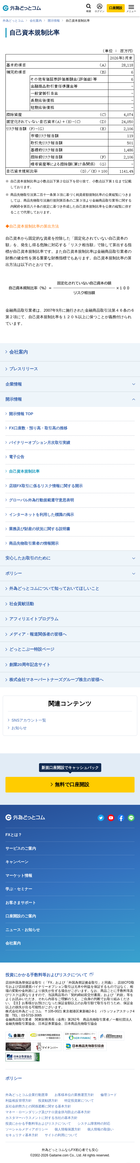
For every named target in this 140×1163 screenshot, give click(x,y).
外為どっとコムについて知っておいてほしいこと (54, 588)
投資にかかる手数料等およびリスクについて (46, 974)
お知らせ (19, 728)
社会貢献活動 (21, 603)
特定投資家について (79, 1100)
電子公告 (16, 457)
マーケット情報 (18, 875)
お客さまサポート (20, 902)
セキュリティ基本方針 (21, 1135)
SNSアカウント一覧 (28, 720)
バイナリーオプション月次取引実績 (39, 442)
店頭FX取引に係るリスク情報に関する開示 (46, 486)
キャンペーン (16, 862)
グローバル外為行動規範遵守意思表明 (41, 500)
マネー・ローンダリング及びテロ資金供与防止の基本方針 (48, 1112)
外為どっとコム (13, 20)
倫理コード (108, 1095)
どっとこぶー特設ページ (31, 649)
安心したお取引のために (27, 558)
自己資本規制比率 (24, 471)
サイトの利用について (61, 1135)
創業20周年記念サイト (30, 664)
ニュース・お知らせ (22, 929)
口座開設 (115, 8)
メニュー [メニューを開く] (131, 9)
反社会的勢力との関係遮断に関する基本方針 (38, 1106)
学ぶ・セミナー (18, 889)
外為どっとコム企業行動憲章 (26, 1095)
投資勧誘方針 (48, 1100)
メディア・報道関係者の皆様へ (38, 634)
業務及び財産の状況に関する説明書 (39, 529)
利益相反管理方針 (18, 1100)
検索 (88, 8)
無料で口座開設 (72, 784)
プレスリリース (23, 368)
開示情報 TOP (21, 414)
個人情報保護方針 (68, 1129)
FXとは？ (13, 834)
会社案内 (36, 20)
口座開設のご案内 (20, 916)
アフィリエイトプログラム (33, 618)
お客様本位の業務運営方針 (74, 1095)
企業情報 (13, 384)
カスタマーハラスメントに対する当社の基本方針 (41, 1118)
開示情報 (54, 20)
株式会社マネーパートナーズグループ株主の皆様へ (56, 679)
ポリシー (13, 573)
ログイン (100, 8)
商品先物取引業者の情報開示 (34, 543)
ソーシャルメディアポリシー (26, 1129)
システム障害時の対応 (94, 1123)
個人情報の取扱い (100, 1129)
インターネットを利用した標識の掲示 (41, 514)
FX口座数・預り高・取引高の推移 (38, 428)
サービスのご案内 (20, 848)
